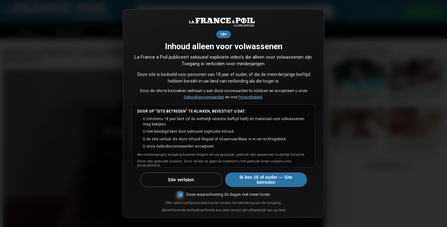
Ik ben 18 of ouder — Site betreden (266, 180)
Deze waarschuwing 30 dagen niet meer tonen (228, 194)
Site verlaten (181, 179)
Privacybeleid (250, 97)
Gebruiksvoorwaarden (204, 97)
